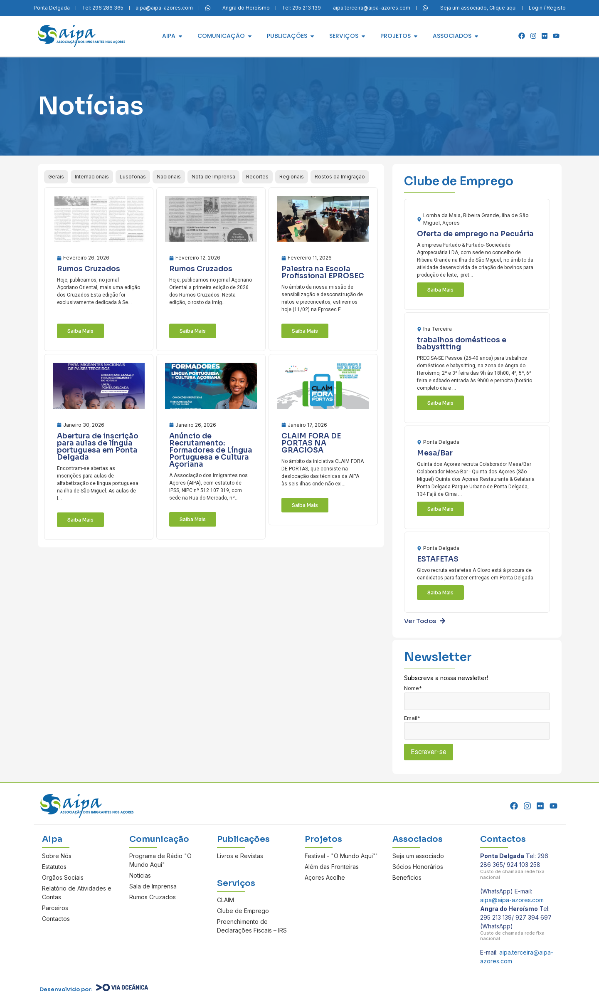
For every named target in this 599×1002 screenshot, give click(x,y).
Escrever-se (428, 752)
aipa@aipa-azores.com (512, 899)
